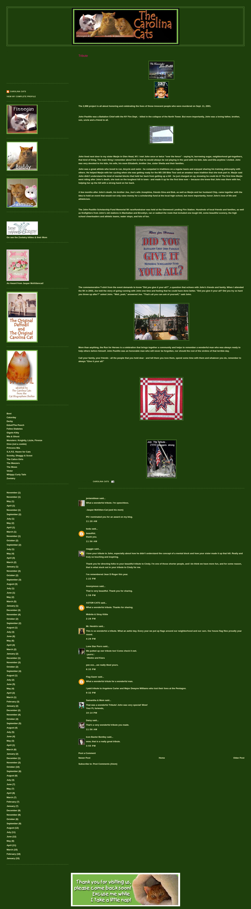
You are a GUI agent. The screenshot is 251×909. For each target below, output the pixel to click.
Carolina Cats (18, 91)
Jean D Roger (111, 574)
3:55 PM (91, 746)
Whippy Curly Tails (16, 474)
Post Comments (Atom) (105, 764)
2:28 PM (91, 618)
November (12, 492)
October (11, 540)
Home (162, 758)
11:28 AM (91, 521)
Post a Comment (87, 753)
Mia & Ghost (13, 436)
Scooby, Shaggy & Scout (19, 455)
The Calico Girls (15, 459)
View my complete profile (21, 96)
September (12, 514)
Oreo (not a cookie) (16, 444)
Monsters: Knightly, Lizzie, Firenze (24, 440)
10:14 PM (91, 713)
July (9, 518)
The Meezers (13, 463)
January (11, 566)
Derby (10, 421)
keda (88, 529)
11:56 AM (91, 541)
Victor (10, 471)
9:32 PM (91, 692)
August (10, 584)
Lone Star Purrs (94, 646)
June (9, 592)
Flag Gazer (91, 677)
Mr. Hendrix (92, 626)
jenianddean (92, 498)
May (9, 501)
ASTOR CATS (93, 603)
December (12, 610)
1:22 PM (91, 578)
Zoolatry (11, 478)
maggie (90, 549)
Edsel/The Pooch (15, 425)
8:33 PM (91, 669)
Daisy (89, 720)
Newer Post (84, 758)
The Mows (12, 467)
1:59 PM (91, 595)
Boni (9, 413)
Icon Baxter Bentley (96, 737)
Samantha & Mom (95, 700)
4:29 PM (91, 639)
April (9, 505)
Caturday (11, 417)
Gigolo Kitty (13, 432)
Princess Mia (13, 448)
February (11, 701)
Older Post (238, 758)
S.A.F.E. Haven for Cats (19, 451)
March (10, 532)
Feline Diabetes (15, 429)
